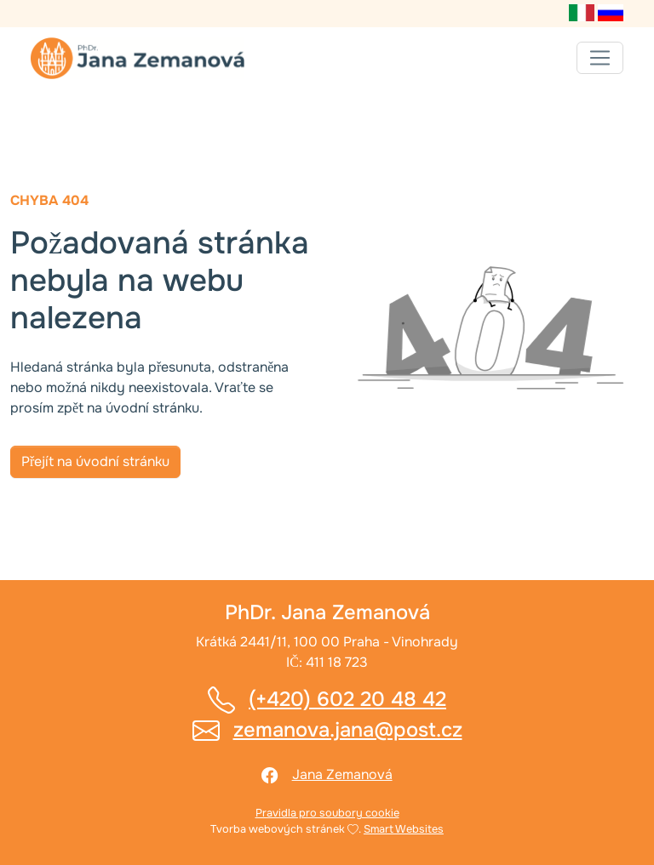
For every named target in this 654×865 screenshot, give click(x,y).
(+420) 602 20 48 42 (347, 699)
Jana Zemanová (342, 774)
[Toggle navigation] (600, 58)
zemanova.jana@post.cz (347, 730)
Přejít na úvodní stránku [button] (95, 461)
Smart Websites (404, 829)
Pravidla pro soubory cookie (327, 813)
